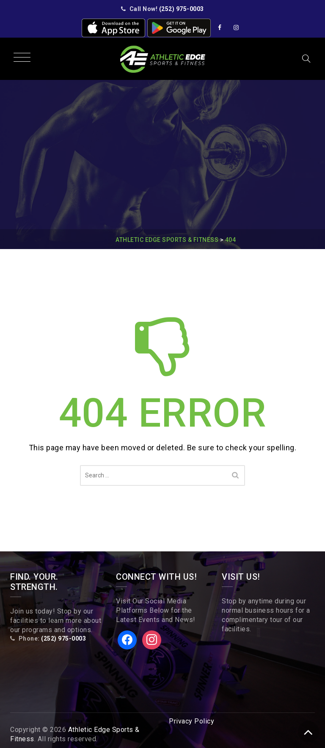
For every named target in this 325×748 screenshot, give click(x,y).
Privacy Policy (191, 721)
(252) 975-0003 (181, 8)
